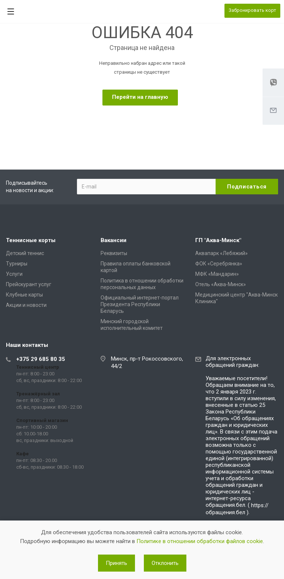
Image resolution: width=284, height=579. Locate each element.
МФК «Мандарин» (217, 274)
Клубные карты (24, 295)
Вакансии (113, 240)
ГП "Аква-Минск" (218, 240)
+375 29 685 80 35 (40, 359)
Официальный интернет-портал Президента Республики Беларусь (140, 304)
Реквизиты (114, 253)
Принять (116, 563)
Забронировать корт (252, 10)
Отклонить (165, 563)
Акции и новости (26, 305)
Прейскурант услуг (28, 284)
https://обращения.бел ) (237, 509)
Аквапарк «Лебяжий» (221, 253)
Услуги (14, 274)
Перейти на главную (140, 97)
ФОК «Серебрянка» (218, 264)
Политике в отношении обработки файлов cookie (199, 541)
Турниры (16, 264)
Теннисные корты (30, 240)
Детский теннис (25, 253)
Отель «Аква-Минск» (220, 284)
